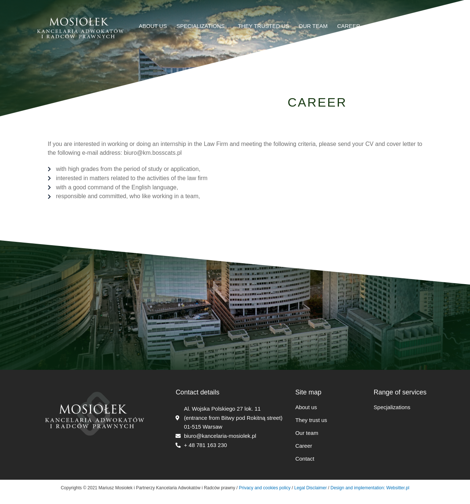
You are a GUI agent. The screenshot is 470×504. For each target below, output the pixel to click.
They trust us (311, 420)
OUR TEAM (313, 26)
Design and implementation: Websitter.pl (369, 487)
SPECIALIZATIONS (202, 25)
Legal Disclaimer (310, 487)
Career (303, 446)
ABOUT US (153, 26)
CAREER (348, 26)
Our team (306, 433)
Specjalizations (392, 407)
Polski (415, 26)
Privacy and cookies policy (264, 487)
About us (306, 407)
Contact (304, 458)
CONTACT (383, 26)
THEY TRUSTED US (263, 26)
